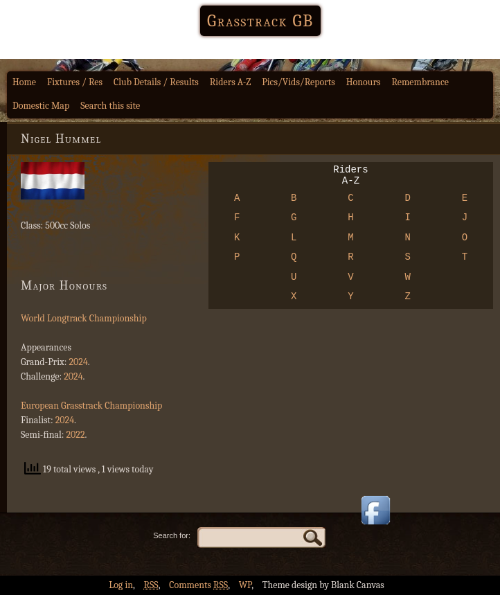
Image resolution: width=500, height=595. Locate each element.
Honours (363, 82)
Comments (198, 585)
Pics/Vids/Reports (298, 82)
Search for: (171, 535)
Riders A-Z (230, 82)
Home (24, 82)
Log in (121, 585)
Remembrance (420, 82)
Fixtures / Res (74, 82)
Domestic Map (40, 106)
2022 (75, 435)
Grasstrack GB (260, 20)
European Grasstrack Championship (91, 405)
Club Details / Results (156, 82)
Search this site (110, 106)
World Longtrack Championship (84, 318)
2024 (78, 362)
